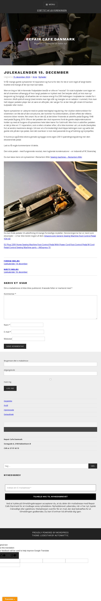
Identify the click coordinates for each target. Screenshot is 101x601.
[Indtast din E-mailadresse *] (50, 488)
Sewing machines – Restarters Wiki (66, 157)
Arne (35, 77)
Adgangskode (9, 370)
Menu (52, 4)
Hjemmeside (9, 410)
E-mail (7, 332)
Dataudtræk (9, 414)
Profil (6, 405)
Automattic (62, 535)
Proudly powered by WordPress (50, 532)
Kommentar (10, 294)
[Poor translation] (13, 555)
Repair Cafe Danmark (50, 39)
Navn (7, 325)
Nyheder (42, 77)
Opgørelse (8, 401)
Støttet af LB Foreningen (52, 10)
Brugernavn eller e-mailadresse (16, 361)
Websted (8, 339)
